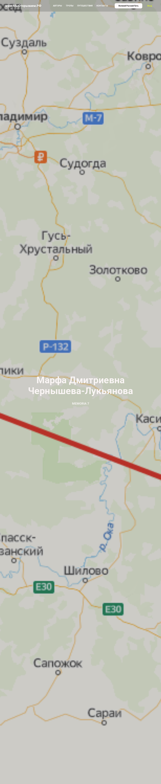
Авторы (57, 6)
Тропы (69, 6)
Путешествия (85, 6)
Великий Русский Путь (128, 6)
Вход (149, 6)
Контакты (102, 6)
